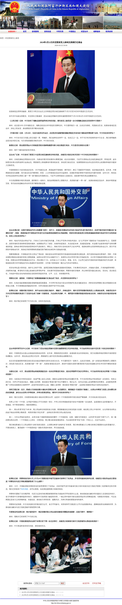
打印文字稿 (96, 583)
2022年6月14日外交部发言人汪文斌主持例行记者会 (38, 595)
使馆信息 (47, 31)
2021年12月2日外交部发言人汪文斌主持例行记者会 (38, 592)
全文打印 (86, 583)
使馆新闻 (35, 31)
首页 (24, 31)
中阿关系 (59, 31)
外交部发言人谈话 (12, 38)
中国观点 (72, 31)
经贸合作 (84, 31)
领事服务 (96, 31)
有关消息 (24, 489)
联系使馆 (109, 31)
